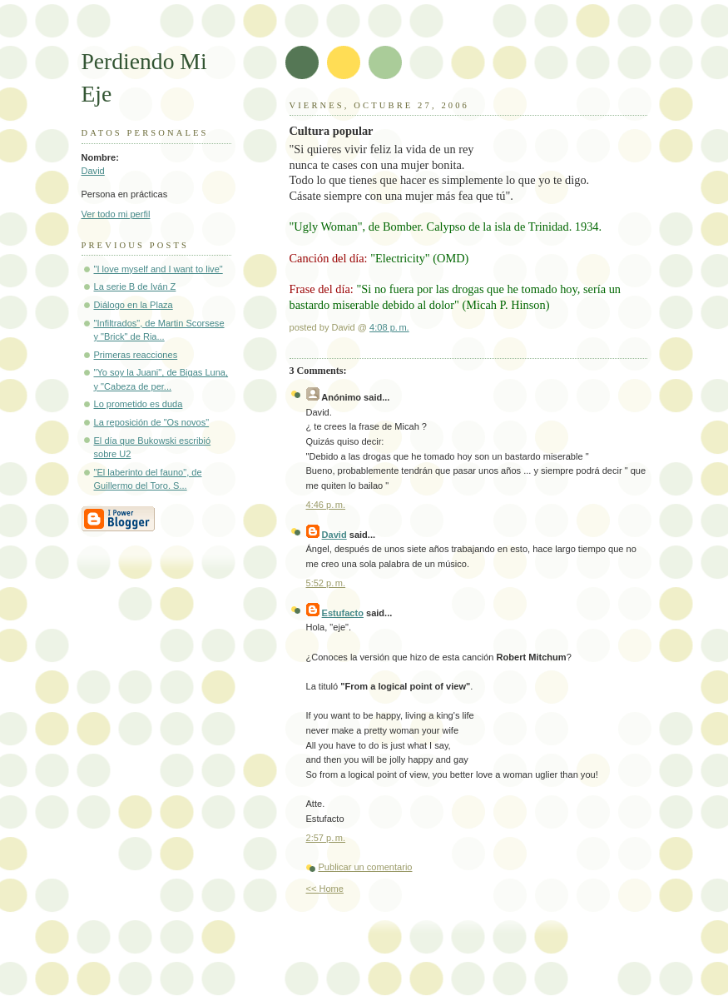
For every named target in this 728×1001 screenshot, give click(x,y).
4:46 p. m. (326, 505)
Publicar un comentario (366, 867)
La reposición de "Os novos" (152, 422)
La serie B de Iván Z (135, 286)
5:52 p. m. (326, 583)
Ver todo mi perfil (116, 214)
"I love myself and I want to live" (158, 269)
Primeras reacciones (136, 355)
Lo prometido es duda (138, 404)
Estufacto (343, 613)
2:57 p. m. (326, 838)
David (93, 171)
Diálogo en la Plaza (133, 305)
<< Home (325, 889)
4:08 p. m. (389, 327)
